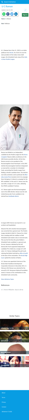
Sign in (25, 15)
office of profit (24, 253)
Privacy (4, 402)
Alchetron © (7, 411)
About (3, 393)
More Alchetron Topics (7, 279)
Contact (4, 407)
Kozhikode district (14, 196)
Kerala (11, 52)
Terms (3, 397)
